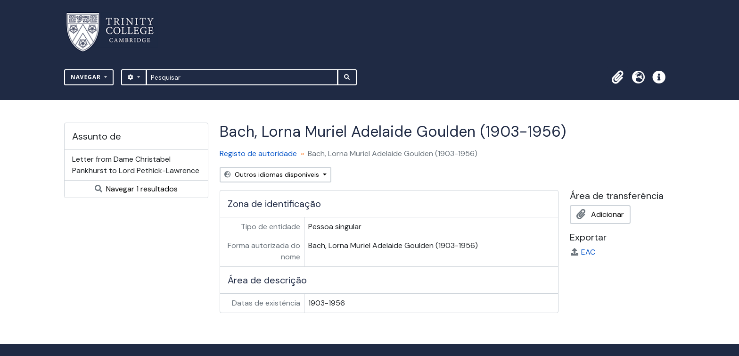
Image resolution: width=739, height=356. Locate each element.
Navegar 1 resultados (136, 189)
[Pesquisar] (242, 77)
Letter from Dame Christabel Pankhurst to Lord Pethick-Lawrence (135, 164)
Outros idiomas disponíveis (272, 174)
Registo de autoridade (258, 153)
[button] (617, 77)
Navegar (87, 77)
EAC (582, 252)
